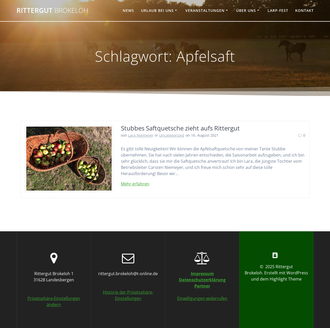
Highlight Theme (286, 279)
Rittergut (52, 10)
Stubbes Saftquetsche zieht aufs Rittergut (180, 128)
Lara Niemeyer (140, 135)
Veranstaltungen (205, 10)
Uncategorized (171, 135)
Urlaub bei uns (157, 10)
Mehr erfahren (135, 184)
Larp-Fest (278, 10)
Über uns (246, 10)
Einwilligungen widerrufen (202, 298)
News (128, 10)
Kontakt (304, 10)
